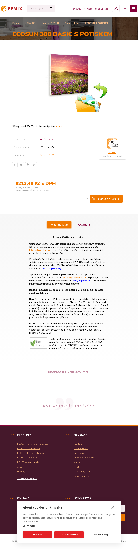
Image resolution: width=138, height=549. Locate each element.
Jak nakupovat (99, 9)
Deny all (37, 534)
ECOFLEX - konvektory (28, 448)
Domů (15, 23)
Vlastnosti (84, 225)
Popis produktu (59, 225)
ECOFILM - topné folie (28, 457)
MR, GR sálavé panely (28, 462)
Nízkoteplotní (72, 23)
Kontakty (87, 9)
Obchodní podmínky (84, 457)
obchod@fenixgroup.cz (74, 277)
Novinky (21, 471)
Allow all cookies (69, 534)
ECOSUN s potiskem (97, 23)
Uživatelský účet (82, 471)
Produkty (78, 444)
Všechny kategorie (27, 478)
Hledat (47, 8)
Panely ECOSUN (50, 23)
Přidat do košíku (108, 199)
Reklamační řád (47, 155)
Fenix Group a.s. (82, 476)
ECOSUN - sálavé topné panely (33, 444)
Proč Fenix (79, 453)
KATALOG (30, 23)
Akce (19, 467)
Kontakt (78, 462)
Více (58, 126)
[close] (112, 507)
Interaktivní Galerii (39, 250)
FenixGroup (75, 9)
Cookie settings (100, 534)
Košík (76, 467)
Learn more (29, 525)
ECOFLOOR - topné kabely (30, 453)
